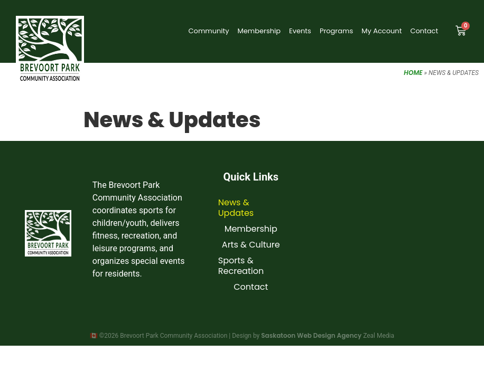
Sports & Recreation (241, 265)
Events (300, 31)
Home (413, 72)
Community (209, 31)
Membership (259, 31)
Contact (424, 31)
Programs (336, 31)
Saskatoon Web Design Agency (311, 335)
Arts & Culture (251, 245)
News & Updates (236, 207)
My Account (381, 31)
